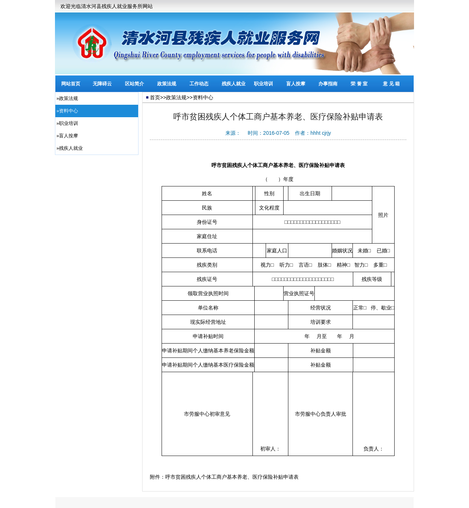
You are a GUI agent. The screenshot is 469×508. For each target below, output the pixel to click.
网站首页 (70, 83)
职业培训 (263, 83)
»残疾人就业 (69, 148)
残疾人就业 (233, 83)
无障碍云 (102, 83)
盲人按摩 (295, 83)
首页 (155, 97)
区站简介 (134, 83)
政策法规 (166, 83)
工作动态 (198, 83)
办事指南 (327, 83)
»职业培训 (67, 123)
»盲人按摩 (67, 135)
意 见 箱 (391, 83)
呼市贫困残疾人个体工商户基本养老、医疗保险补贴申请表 (232, 477)
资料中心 (203, 97)
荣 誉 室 (359, 83)
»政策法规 (67, 98)
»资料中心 (67, 111)
